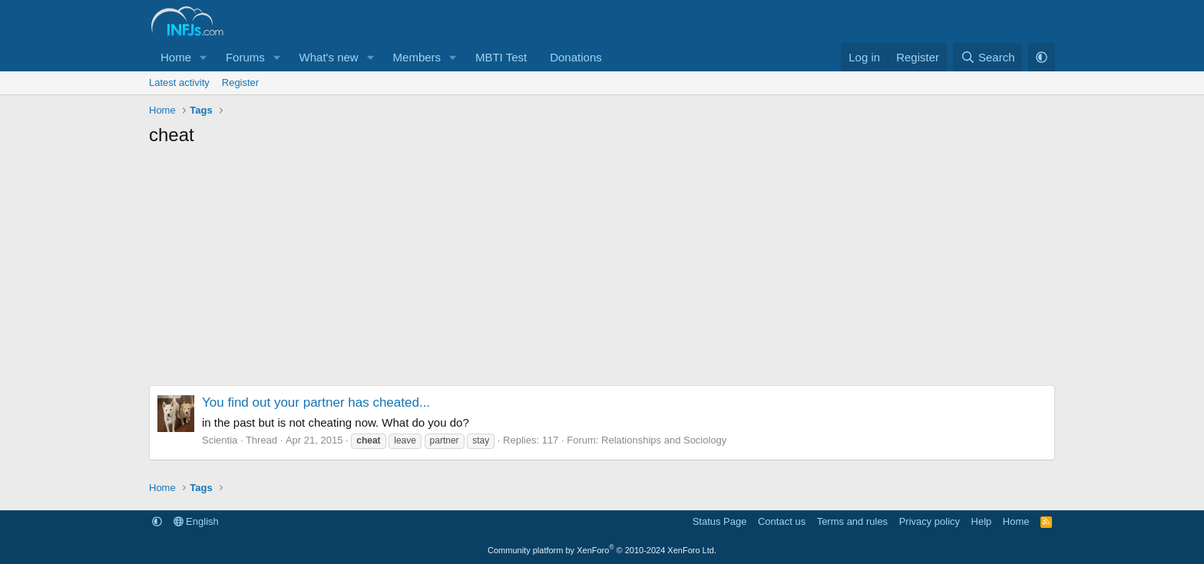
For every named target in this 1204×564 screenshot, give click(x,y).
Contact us (781, 521)
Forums (245, 57)
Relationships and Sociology (663, 440)
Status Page (720, 521)
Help (981, 521)
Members (417, 57)
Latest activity (179, 82)
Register (240, 82)
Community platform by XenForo (602, 550)
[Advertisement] (602, 270)
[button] (203, 57)
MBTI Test (501, 57)
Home (175, 57)
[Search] (988, 57)
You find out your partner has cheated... (316, 402)
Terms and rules (852, 521)
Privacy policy (929, 521)
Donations (576, 57)
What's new (329, 57)
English (196, 521)
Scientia (219, 440)
